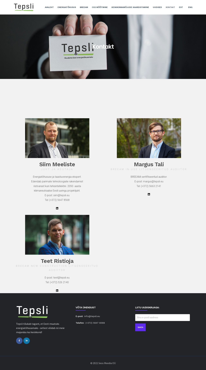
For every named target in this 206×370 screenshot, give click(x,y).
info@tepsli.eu (92, 316)
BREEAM (84, 7)
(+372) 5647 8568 (59, 200)
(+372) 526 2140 (59, 282)
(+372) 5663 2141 (151, 186)
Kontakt (170, 7)
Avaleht (49, 7)
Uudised (157, 7)
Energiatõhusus (67, 7)
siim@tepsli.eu (61, 195)
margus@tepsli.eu (153, 181)
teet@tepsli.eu (61, 277)
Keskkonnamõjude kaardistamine (130, 7)
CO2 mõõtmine (100, 7)
